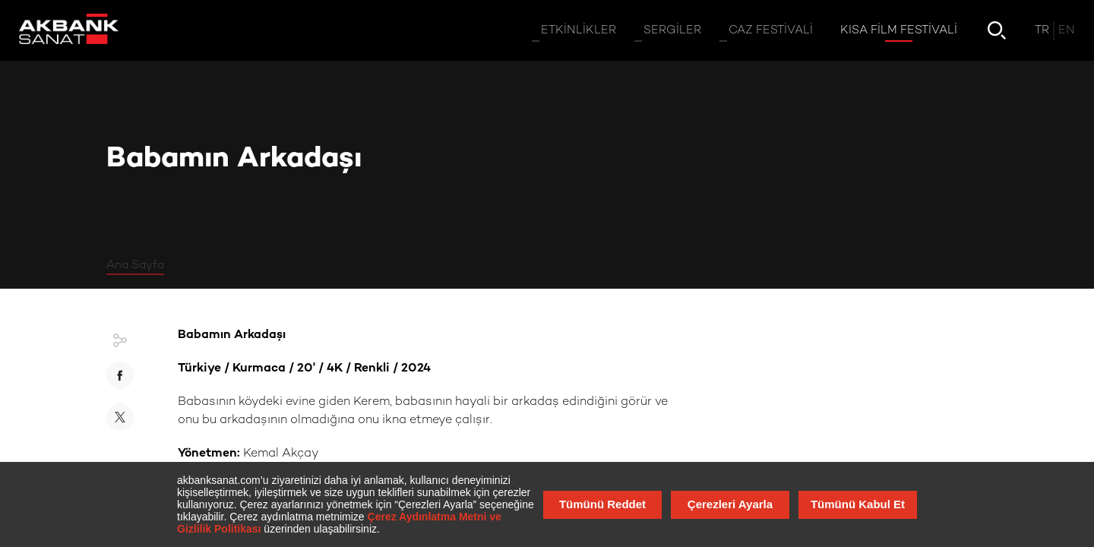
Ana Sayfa (135, 265)
